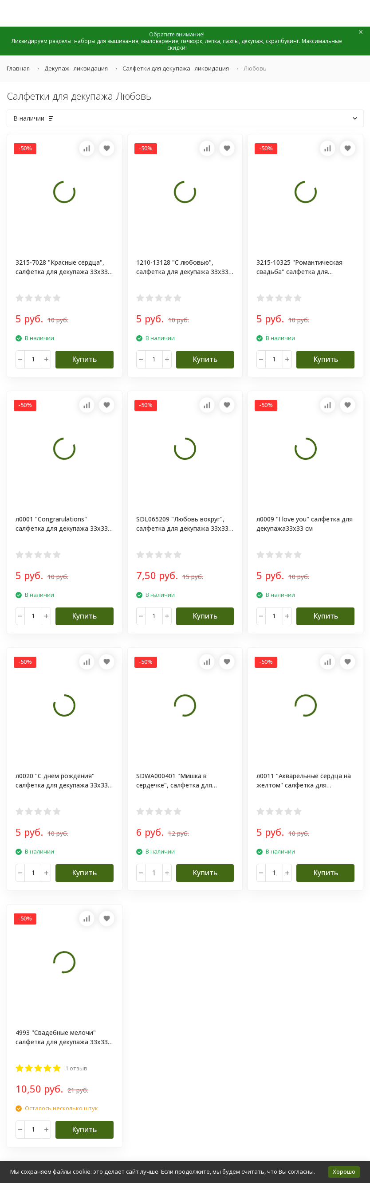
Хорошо (344, 1171)
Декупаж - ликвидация (76, 68)
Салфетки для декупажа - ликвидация (175, 68)
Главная (18, 68)
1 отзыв (76, 1068)
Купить (84, 359)
